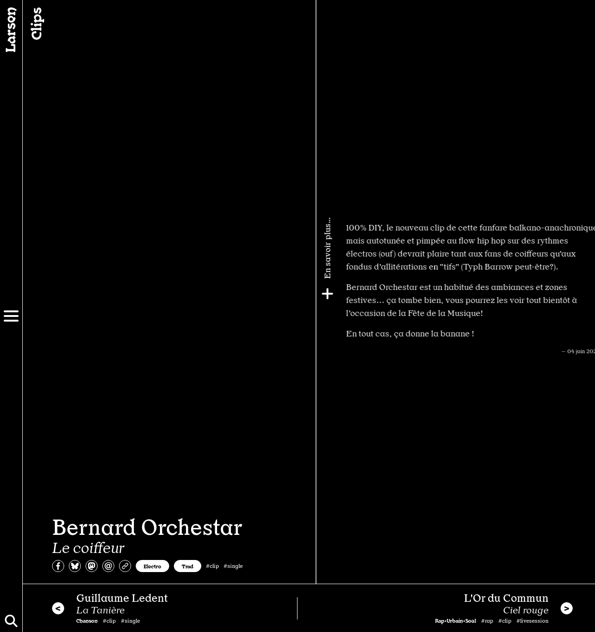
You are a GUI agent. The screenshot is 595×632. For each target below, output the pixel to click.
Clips (35, 23)
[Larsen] (11, 29)
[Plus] (584, 293)
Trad (187, 566)
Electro (152, 566)
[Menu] (11, 316)
